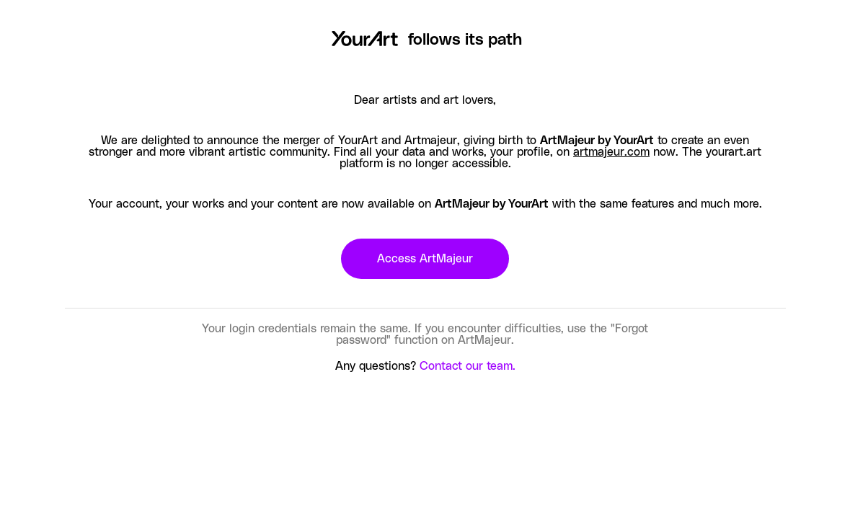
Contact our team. (467, 366)
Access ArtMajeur (425, 259)
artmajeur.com (611, 152)
